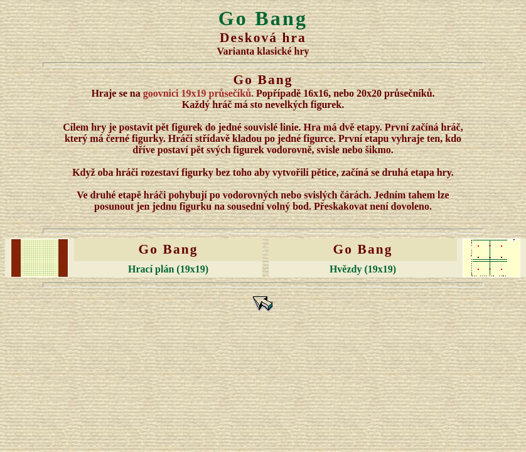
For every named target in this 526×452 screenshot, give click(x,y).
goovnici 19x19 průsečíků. (198, 93)
